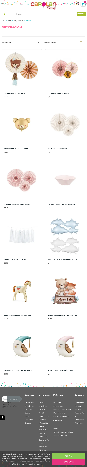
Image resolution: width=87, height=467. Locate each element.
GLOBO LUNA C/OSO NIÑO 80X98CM (18, 370)
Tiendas (28, 423)
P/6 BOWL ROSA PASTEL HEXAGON (61, 204)
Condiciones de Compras (8, 405)
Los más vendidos (42, 411)
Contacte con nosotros (44, 418)
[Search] (43, 14)
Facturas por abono (80, 414)
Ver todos (81, 14)
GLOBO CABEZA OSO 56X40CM (16, 149)
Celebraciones (30, 403)
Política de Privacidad (43, 448)
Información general (43, 424)
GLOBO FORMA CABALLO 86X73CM (17, 315)
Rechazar (68, 462)
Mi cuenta (57, 403)
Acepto (68, 455)
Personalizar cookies (34, 464)
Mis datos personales (61, 416)
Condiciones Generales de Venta (44, 439)
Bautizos (28, 413)
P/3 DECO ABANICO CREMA (58, 149)
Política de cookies (18, 464)
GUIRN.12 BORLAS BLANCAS (15, 259)
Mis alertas (79, 423)
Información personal (79, 404)
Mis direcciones (59, 413)
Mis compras (58, 406)
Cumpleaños (29, 406)
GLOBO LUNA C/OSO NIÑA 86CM (60, 370)
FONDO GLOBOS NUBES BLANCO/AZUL (63, 259)
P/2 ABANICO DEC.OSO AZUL (15, 93)
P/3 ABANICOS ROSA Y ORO (58, 93)
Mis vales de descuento (62, 409)
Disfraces (28, 409)
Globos (27, 416)
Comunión (29, 420)
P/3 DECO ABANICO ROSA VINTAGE (17, 204)
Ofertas (41, 403)
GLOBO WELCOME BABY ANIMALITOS (62, 315)
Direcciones (79, 420)
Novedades (43, 406)
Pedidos (78, 409)
